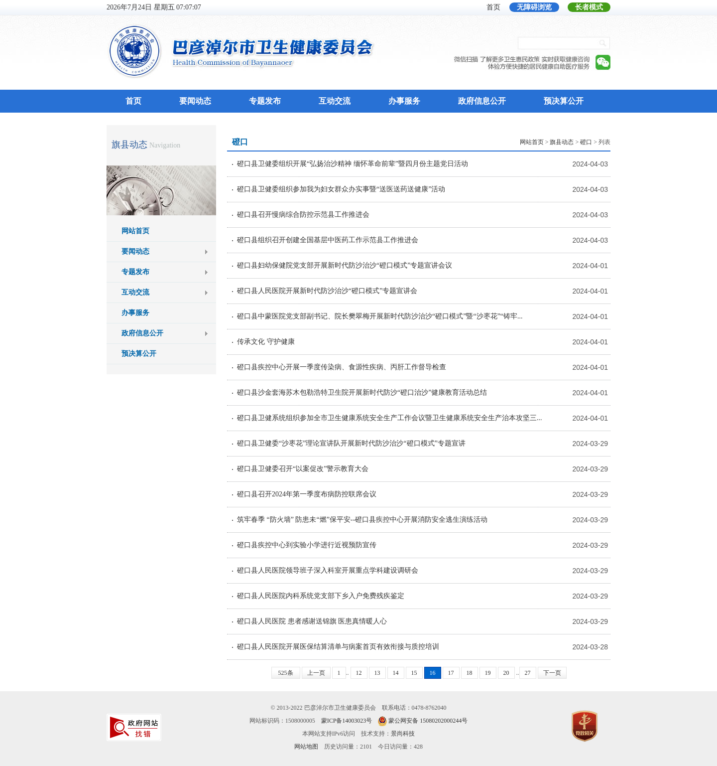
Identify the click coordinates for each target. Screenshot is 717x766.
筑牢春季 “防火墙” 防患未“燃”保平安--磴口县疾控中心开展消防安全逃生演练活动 (362, 519)
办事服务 (404, 101)
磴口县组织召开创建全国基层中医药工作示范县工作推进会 (327, 240)
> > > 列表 (565, 142)
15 (414, 672)
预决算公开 (564, 101)
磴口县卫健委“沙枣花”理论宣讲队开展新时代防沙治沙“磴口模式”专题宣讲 (351, 443)
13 (377, 672)
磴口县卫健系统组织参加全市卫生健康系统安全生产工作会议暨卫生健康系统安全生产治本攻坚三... (389, 418)
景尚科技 (403, 733)
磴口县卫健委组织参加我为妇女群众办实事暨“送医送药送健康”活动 (341, 189)
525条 (285, 672)
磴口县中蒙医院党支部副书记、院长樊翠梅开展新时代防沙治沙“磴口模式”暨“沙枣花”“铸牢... (380, 316)
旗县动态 (129, 145)
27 (528, 672)
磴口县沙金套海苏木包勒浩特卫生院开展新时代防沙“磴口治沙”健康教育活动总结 (362, 392)
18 (470, 672)
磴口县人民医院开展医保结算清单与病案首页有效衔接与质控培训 (338, 646)
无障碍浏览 (534, 7)
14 (396, 672)
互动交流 (335, 101)
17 (451, 672)
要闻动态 (195, 101)
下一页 (552, 672)
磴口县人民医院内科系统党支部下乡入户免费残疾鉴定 (320, 596)
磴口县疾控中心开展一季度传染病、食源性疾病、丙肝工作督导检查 (341, 367)
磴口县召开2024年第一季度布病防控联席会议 (306, 494)
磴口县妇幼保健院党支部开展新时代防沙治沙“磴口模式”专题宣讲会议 (344, 265)
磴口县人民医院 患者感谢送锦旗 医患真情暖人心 (312, 621)
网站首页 (135, 231)
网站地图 (306, 746)
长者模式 (589, 7)
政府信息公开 (482, 101)
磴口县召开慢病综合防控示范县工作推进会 (303, 214)
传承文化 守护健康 (266, 341)
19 (488, 672)
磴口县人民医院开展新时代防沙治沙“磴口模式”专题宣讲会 (327, 291)
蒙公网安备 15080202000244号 (428, 720)
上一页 (316, 672)
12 (359, 672)
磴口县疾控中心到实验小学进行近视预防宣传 (306, 545)
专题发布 (265, 101)
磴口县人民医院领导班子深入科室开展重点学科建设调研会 (327, 570)
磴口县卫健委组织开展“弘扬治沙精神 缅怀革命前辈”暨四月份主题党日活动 (352, 163)
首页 (493, 7)
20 (506, 672)
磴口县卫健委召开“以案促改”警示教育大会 (302, 468)
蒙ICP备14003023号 (346, 720)
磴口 (586, 142)
